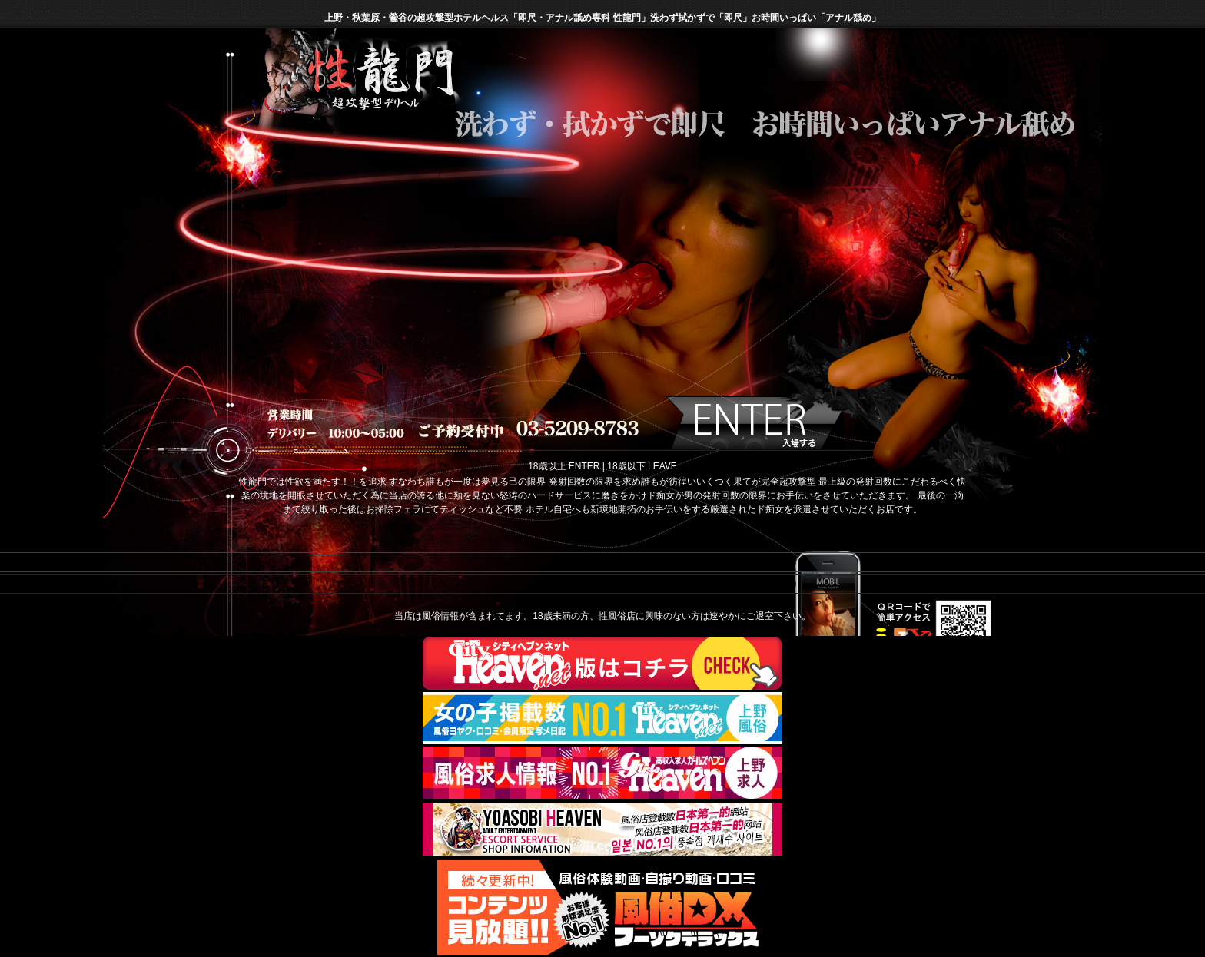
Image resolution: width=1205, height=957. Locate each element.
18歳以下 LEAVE (641, 466)
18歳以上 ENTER (563, 466)
